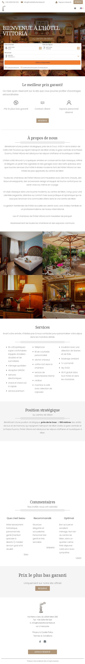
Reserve (78, 2)
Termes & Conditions (42, 635)
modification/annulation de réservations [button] (34, 68)
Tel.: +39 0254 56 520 (42, 619)
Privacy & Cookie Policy (43, 632)
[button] (75, 8)
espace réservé (42, 651)
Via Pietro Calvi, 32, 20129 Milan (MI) (42, 616)
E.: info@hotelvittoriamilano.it (42, 623)
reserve (42, 588)
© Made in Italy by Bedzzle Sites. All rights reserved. (43, 661)
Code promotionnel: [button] (11, 68)
